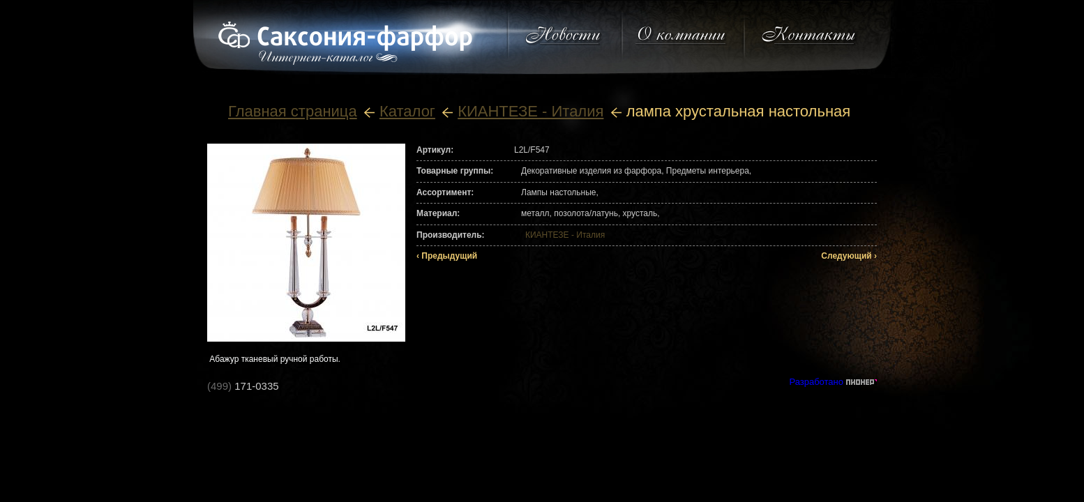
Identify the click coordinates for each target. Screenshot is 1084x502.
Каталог (407, 111)
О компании (681, 35)
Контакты (809, 35)
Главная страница (292, 111)
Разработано (816, 381)
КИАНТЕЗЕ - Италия (530, 111)
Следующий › (849, 256)
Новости (563, 35)
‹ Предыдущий (446, 256)
